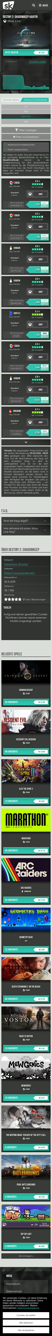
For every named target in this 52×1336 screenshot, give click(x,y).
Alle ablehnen (26, 1322)
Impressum (13, 1283)
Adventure (10, 564)
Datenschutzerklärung (28, 1308)
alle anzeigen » (26, 1256)
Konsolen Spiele (11, 99)
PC (26, 106)
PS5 (26, 121)
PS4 (26, 111)
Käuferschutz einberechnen (19, 144)
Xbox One (26, 116)
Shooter (23, 564)
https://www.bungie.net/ (19, 573)
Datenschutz (14, 1291)
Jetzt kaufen (26, 53)
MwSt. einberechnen (16, 149)
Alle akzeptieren (26, 1330)
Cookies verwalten (26, 1315)
